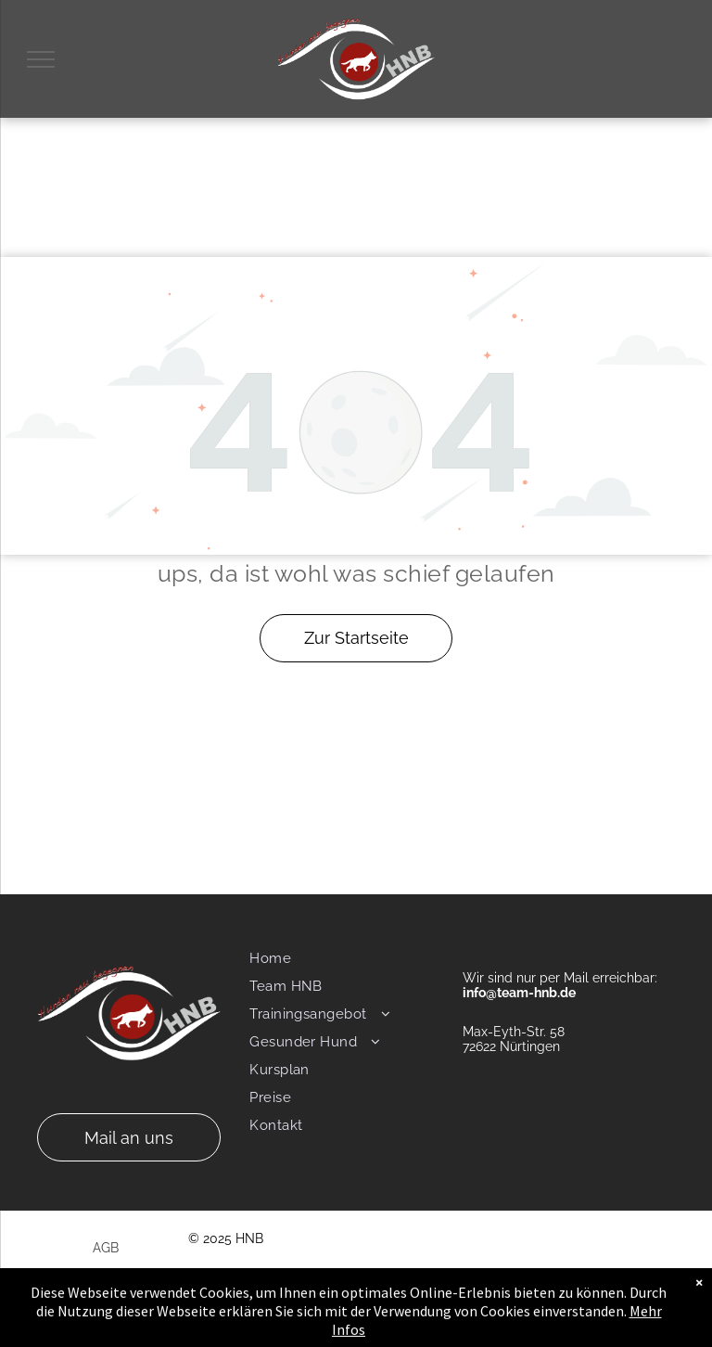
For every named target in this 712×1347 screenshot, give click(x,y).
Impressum (126, 1276)
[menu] (41, 59)
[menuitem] (346, 958)
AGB (106, 1247)
